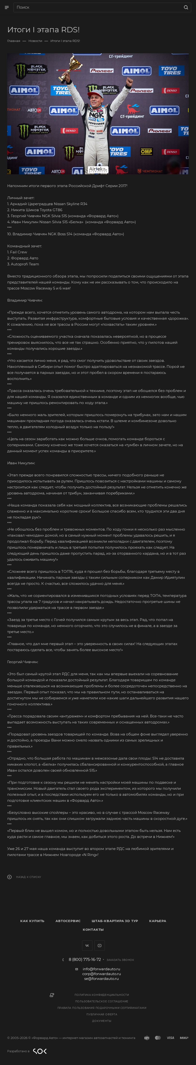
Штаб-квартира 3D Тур (115, 921)
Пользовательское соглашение (102, 1001)
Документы (101, 1021)
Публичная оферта (101, 1014)
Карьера (157, 921)
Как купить (32, 921)
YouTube (99, 945)
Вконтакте (87, 945)
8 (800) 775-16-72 (85, 960)
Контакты (93, 929)
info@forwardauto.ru (101, 969)
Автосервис (68, 921)
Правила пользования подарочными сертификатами (102, 1008)
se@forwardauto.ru (101, 978)
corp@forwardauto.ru (101, 973)
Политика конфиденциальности (102, 995)
